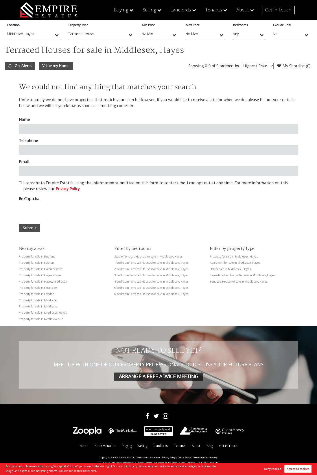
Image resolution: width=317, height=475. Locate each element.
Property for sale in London (37, 294)
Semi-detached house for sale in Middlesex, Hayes (243, 275)
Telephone (28, 140)
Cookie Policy (184, 457)
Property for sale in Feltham (37, 263)
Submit (29, 228)
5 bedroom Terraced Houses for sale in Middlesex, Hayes (152, 288)
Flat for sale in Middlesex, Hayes (231, 269)
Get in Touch (279, 10)
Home (83, 445)
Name (24, 119)
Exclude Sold (282, 25)
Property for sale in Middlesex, (39, 306)
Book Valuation (105, 445)
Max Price (193, 25)
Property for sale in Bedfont (37, 257)
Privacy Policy (68, 189)
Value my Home (59, 65)
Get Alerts (21, 66)
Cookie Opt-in (200, 457)
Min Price (148, 25)
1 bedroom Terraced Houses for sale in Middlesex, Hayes (152, 263)
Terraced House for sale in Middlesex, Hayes (239, 281)
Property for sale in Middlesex (38, 300)
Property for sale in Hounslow (38, 288)
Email (24, 161)
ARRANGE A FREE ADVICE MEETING (158, 376)
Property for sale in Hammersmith (41, 269)
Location (13, 25)
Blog (209, 445)
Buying (132, 10)
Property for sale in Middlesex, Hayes (43, 312)
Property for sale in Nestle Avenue (41, 318)
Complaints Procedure (148, 457)
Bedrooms (240, 25)
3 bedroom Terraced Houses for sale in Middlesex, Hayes (152, 275)
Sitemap (213, 457)
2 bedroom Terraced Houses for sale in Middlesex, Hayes (152, 269)
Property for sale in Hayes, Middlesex (43, 281)
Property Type (78, 25)
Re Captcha (29, 198)
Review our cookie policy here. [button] (78, 470)
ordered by (228, 65)
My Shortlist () (293, 66)
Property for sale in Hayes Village (40, 275)
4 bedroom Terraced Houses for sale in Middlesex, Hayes (152, 281)
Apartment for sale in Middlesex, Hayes (235, 263)
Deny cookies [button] (272, 469)
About (246, 10)
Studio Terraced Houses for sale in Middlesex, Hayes (149, 257)
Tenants (219, 10)
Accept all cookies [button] (298, 469)
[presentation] (52, 211)
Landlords (188, 10)
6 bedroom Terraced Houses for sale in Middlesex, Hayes (152, 294)
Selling (159, 10)
